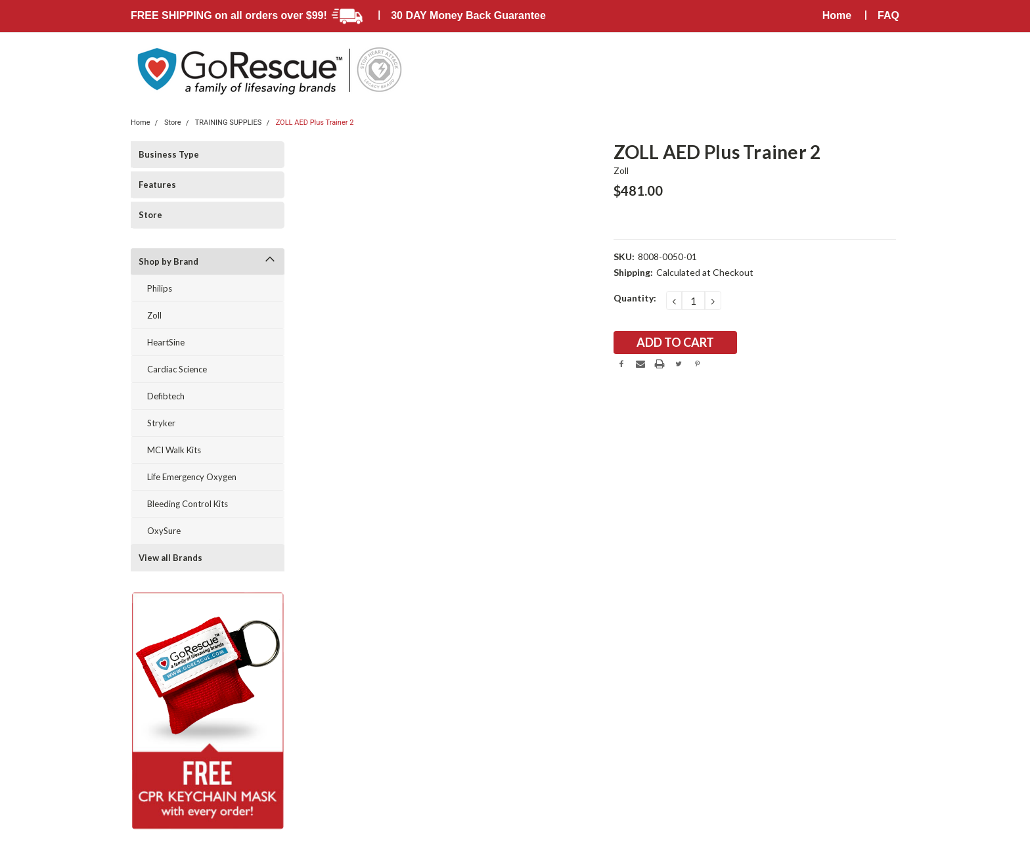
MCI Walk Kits (174, 450)
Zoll (154, 315)
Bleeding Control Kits (187, 504)
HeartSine (166, 342)
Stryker (161, 423)
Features (157, 184)
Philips (159, 288)
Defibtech (166, 396)
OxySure (164, 530)
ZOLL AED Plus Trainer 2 (315, 122)
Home (836, 15)
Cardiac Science (177, 369)
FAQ (888, 15)
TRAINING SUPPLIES (228, 122)
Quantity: (635, 297)
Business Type (169, 154)
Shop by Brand (168, 261)
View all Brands (170, 557)
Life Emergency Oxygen (191, 477)
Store (172, 122)
